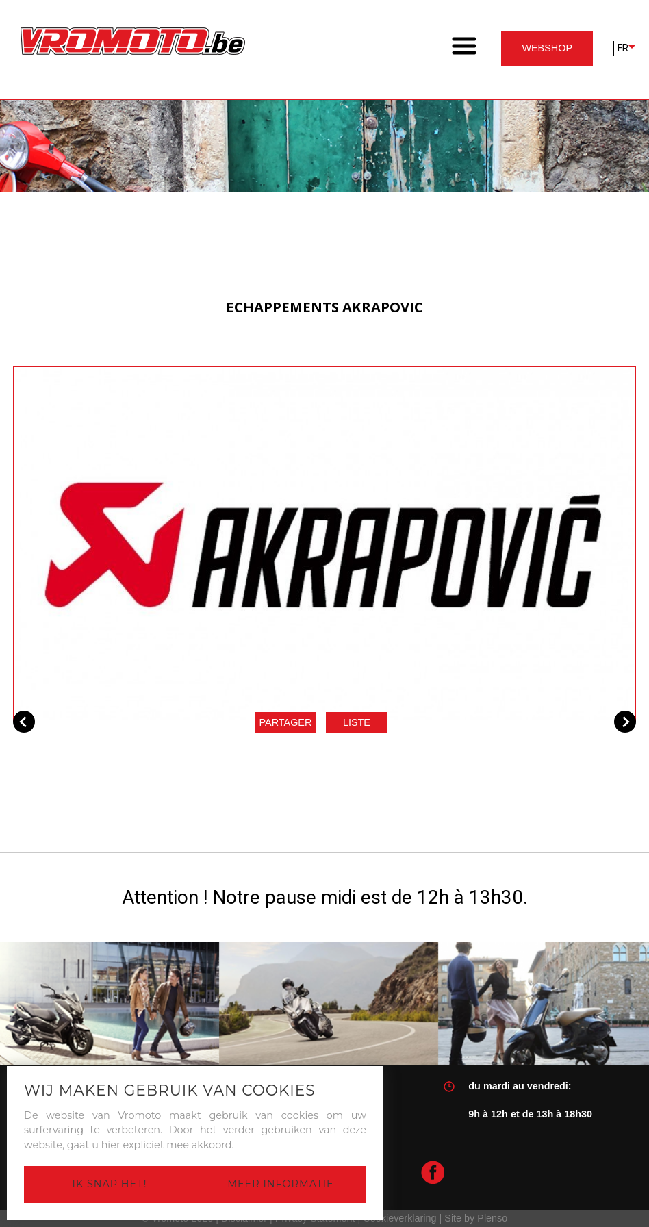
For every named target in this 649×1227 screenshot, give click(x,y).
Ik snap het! (110, 1184)
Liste (356, 722)
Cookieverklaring (399, 1218)
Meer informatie (280, 1184)
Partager (285, 722)
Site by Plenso (475, 1218)
